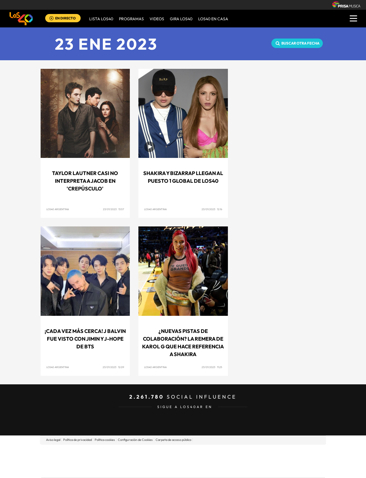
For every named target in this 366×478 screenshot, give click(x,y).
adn (263, 452)
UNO (157, 461)
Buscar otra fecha (300, 43)
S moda (219, 469)
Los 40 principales (145, 452)
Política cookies (105, 440)
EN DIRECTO (65, 18)
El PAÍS (118, 452)
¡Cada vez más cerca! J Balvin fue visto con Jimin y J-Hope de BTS (85, 339)
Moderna (142, 469)
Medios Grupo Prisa (66, 470)
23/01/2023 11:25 (212, 367)
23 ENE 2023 (106, 44)
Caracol (285, 452)
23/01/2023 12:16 (212, 209)
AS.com (245, 452)
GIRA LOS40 (181, 18)
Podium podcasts (170, 469)
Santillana (172, 452)
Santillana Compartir (202, 452)
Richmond (114, 469)
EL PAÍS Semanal (238, 461)
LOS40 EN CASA (213, 18)
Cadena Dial (217, 461)
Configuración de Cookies (135, 440)
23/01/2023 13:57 (113, 209)
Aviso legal (53, 440)
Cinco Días (195, 461)
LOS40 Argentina (57, 209)
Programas (131, 18)
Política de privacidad (77, 440)
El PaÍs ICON (195, 469)
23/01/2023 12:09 (113, 367)
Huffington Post (125, 461)
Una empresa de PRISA (66, 457)
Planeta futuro (259, 461)
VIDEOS (157, 18)
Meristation (272, 469)
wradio (173, 461)
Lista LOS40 (101, 18)
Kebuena (279, 461)
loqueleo (244, 469)
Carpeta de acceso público (173, 440)
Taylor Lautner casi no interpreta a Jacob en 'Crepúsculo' (85, 181)
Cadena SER (226, 452)
